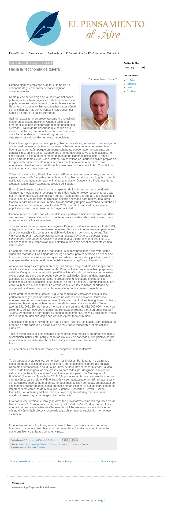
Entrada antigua (108, 461)
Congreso (23, 444)
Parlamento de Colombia (78, 444)
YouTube (131, 80)
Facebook (131, 91)
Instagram (131, 84)
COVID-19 (44, 444)
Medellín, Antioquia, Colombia (32, 447)
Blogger (101, 500)
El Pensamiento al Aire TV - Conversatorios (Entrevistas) (92, 53)
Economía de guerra (58, 444)
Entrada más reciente (20, 461)
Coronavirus (34, 444)
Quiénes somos (36, 53)
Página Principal (16, 53)
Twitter (130, 87)
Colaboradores (55, 53)
